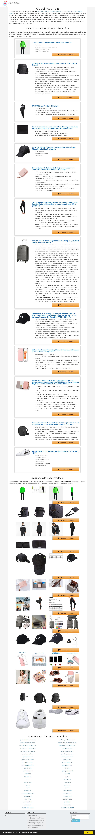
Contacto (7, 816)
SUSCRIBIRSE (75, 820)
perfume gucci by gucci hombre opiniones (49, 11)
